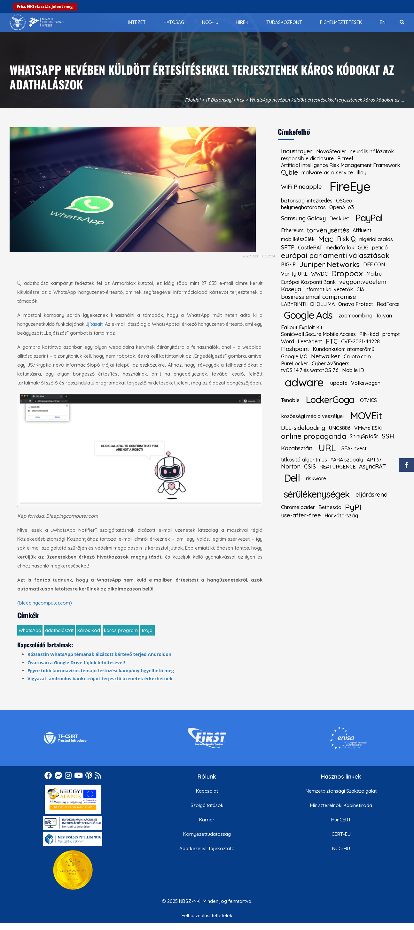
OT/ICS (368, 400)
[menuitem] (136, 22)
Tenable (290, 400)
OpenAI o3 (341, 207)
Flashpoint (295, 349)
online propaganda (313, 436)
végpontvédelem (362, 282)
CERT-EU (341, 834)
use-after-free (301, 515)
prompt (391, 334)
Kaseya (291, 289)
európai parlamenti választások (335, 255)
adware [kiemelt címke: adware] (304, 382)
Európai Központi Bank (308, 282)
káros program (121, 630)
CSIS (310, 466)
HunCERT (341, 820)
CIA (360, 289)
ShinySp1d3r (364, 436)
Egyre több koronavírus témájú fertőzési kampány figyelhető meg (100, 670)
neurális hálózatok (372, 151)
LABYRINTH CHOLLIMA (308, 304)
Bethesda (329, 507)
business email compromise (318, 297)
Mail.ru (374, 273)
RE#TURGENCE (337, 466)
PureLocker (294, 363)
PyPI (353, 507)
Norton (291, 466)
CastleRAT (310, 247)
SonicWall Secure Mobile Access (318, 334)
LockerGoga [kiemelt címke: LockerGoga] (330, 399)
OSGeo (344, 200)
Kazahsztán (296, 448)
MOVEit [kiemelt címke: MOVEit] (366, 415)
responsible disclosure (307, 158)
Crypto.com (357, 356)
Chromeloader (298, 507)
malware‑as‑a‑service (327, 172)
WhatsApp (30, 630)
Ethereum (292, 230)
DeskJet (339, 218)
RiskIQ (346, 239)
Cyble (289, 172)
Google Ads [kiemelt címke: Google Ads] (308, 315)
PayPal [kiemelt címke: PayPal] (369, 218)
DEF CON (374, 264)
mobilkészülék (298, 239)
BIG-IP (288, 264)
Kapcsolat (207, 791)
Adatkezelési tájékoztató (207, 848)
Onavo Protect (355, 304)
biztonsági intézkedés (306, 200)
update (339, 382)
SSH (388, 436)
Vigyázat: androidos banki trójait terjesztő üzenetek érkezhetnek (100, 678)
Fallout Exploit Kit (302, 327)
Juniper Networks (329, 264)
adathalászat (59, 630)
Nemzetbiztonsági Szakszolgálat (341, 791)
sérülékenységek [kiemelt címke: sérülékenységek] (317, 494)
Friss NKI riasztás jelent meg (45, 6)
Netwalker (325, 356)
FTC (332, 341)
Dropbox (347, 274)
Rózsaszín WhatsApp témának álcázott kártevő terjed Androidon (99, 654)
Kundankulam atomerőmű (343, 349)
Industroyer (297, 151)
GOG (363, 247)
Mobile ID (353, 370)
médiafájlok (340, 247)
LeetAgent (310, 341)
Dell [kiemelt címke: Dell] (292, 478)
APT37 (374, 459)
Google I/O (294, 356)
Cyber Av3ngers (330, 363)
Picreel (345, 158)
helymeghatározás (303, 207)
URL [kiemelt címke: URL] (327, 448)
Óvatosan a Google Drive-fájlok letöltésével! (76, 662)
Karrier (207, 820)
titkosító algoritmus (304, 459)
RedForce (388, 304)
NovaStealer (331, 151)
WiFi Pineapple (301, 187)
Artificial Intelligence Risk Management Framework (340, 165)
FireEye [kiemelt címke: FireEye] (349, 186)
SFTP (287, 247)
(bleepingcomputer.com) (44, 603)
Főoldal (193, 99)
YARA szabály (347, 459)
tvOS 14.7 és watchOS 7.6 (310, 370)
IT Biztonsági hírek (225, 99)
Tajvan (384, 315)
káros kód (88, 630)
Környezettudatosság (207, 834)
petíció (380, 247)
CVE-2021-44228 (360, 341)
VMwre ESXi (368, 428)
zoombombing (355, 315)
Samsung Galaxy (303, 218)
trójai (147, 630)
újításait (94, 324)
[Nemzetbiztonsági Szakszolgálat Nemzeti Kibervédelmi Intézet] (37, 22)
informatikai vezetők (329, 289)
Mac (325, 239)
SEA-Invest (354, 448)
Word (287, 341)
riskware (316, 478)
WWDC (319, 273)
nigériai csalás (376, 239)
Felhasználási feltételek (207, 915)
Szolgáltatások (207, 805)
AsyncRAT (372, 466)
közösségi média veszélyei (312, 416)
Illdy (361, 172)
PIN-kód (369, 334)
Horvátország (341, 515)
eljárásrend (371, 495)
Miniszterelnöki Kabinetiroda (341, 805)
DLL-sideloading (303, 428)
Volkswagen (365, 382)
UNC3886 (340, 428)
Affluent (362, 230)
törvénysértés (328, 230)
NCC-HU (341, 848)
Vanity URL (294, 273)
